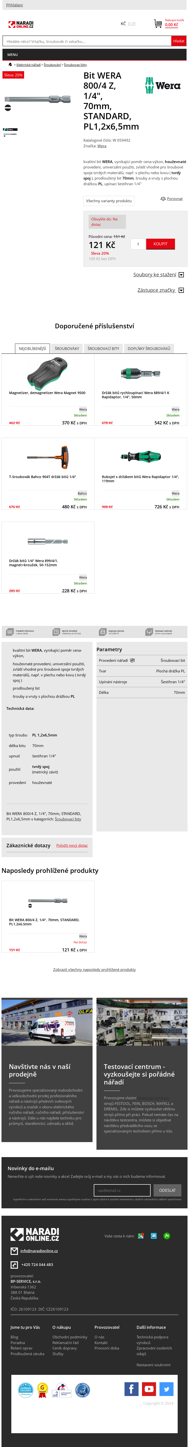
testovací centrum (153, 1097)
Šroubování (52, 65)
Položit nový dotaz (72, 845)
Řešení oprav (21, 1348)
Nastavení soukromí (154, 1364)
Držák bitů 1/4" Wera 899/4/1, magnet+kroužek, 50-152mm (33, 562)
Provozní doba (106, 1348)
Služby (57, 1353)
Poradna (18, 1342)
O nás (99, 1336)
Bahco (82, 493)
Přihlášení (14, 4)
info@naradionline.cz (39, 1250)
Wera (101, 145)
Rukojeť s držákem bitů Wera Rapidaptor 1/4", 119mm (140, 478)
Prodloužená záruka (27, 1353)
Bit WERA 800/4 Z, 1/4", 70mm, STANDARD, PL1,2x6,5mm (44, 921)
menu (12, 54)
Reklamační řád (65, 1342)
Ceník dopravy (64, 1348)
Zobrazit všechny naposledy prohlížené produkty (94, 969)
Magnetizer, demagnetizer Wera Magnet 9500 (47, 392)
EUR (132, 23)
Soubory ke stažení (158, 274)
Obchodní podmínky (69, 1336)
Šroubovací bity (75, 65)
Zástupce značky (161, 290)
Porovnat (175, 198)
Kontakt (101, 1342)
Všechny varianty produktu (109, 200)
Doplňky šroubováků (149, 348)
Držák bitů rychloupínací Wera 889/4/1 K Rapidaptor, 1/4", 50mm (135, 394)
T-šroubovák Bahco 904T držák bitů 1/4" (42, 476)
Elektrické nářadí (28, 65)
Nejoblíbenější (32, 348)
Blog (14, 1336)
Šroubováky (67, 348)
